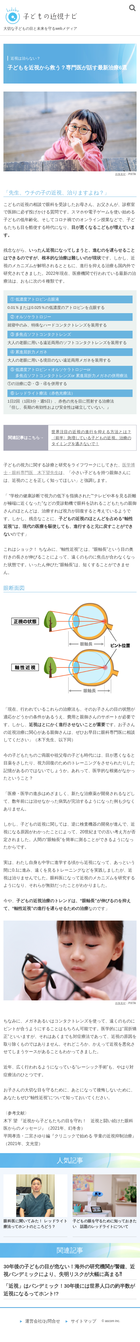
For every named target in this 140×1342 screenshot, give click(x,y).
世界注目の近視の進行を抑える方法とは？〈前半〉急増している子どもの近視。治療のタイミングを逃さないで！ (91, 437)
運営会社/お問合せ (42, 1321)
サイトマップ (83, 1321)
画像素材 (120, 174)
